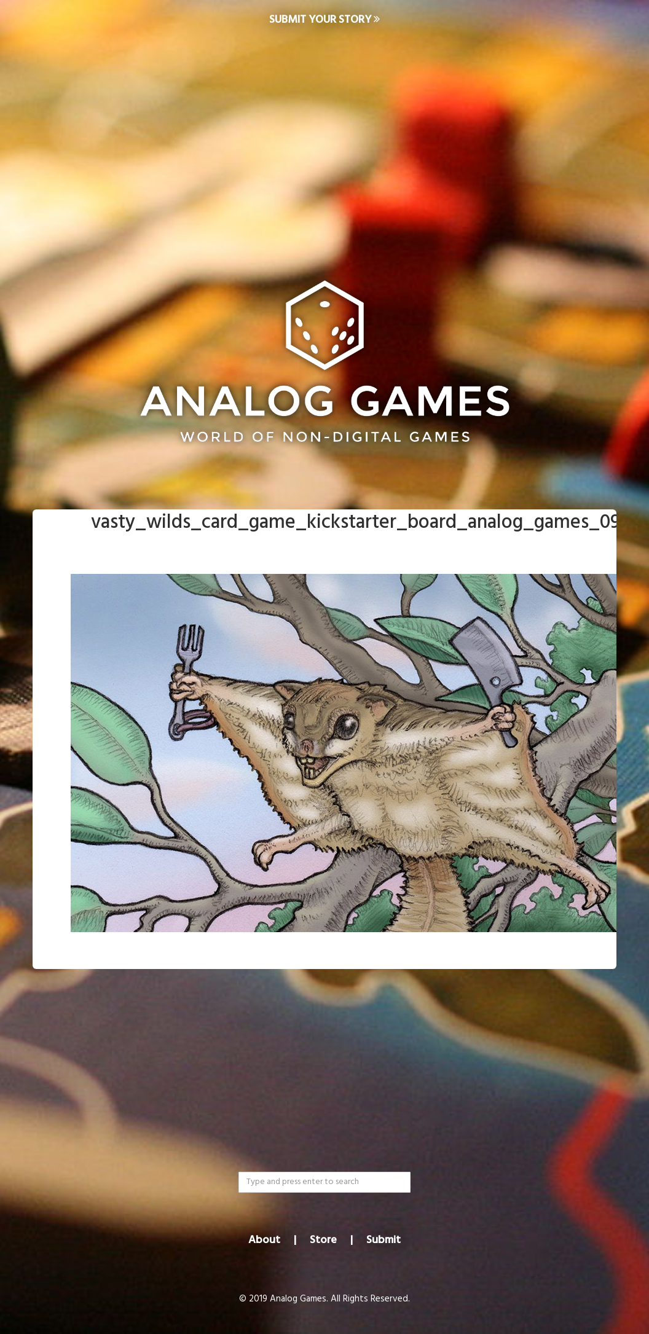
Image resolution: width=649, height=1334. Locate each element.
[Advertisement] (324, 139)
